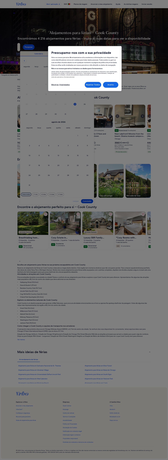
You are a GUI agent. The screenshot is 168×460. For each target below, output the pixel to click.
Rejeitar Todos (93, 85)
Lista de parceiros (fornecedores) (62, 77)
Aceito (111, 85)
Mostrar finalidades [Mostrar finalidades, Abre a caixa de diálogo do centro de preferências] (60, 85)
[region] (85, 68)
